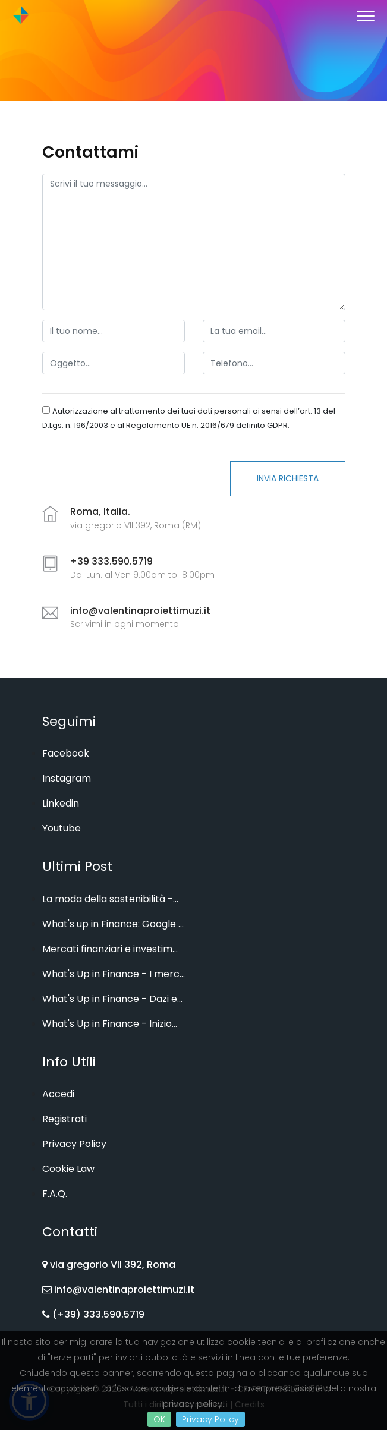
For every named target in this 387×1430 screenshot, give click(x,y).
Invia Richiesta (288, 478)
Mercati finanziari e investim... (110, 949)
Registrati (64, 1119)
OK (159, 1419)
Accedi (58, 1094)
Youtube (61, 828)
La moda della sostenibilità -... (110, 899)
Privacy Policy (210, 1419)
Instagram (66, 778)
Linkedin (60, 803)
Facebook (65, 753)
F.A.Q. (54, 1194)
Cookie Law (68, 1169)
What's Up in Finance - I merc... (113, 974)
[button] (365, 13)
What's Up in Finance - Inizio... (109, 1024)
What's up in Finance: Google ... (113, 924)
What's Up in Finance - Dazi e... (112, 999)
